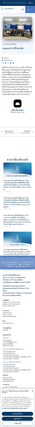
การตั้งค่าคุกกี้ (17, 423)
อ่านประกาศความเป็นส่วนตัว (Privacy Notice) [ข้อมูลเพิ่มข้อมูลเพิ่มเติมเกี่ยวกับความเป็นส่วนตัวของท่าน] (14, 408)
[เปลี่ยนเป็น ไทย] (31, 3)
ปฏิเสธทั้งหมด (17, 418)
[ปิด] (32, 391)
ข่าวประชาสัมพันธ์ (9, 44)
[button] (23, 9)
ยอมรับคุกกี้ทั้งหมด (17, 414)
